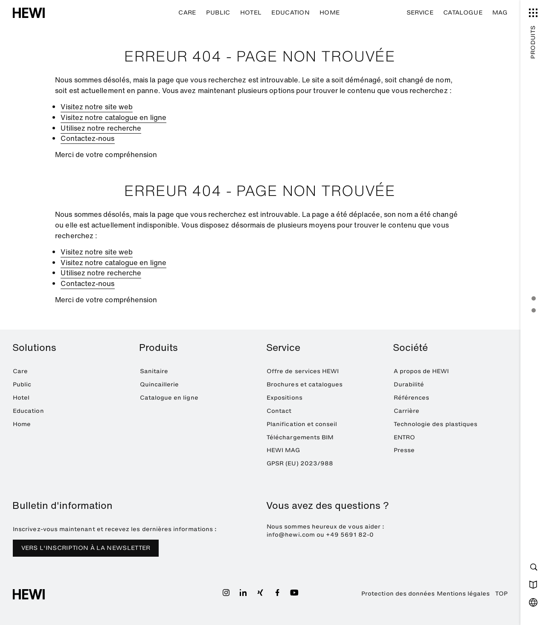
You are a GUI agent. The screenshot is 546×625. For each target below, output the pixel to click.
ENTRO (404, 437)
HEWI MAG (283, 450)
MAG (500, 13)
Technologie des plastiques (436, 424)
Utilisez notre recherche (101, 128)
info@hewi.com (291, 535)
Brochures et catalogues (305, 384)
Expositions (284, 398)
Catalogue (462, 13)
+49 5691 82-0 (350, 535)
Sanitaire (154, 371)
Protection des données (398, 594)
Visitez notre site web (97, 107)
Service (420, 13)
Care (187, 13)
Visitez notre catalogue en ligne (113, 117)
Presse (404, 450)
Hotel (251, 13)
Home (329, 13)
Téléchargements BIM (300, 437)
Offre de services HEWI (303, 371)
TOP (501, 594)
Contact (279, 411)
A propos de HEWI (421, 371)
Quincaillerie (159, 384)
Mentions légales (463, 594)
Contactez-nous (87, 138)
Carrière (407, 411)
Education (290, 13)
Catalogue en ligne (169, 398)
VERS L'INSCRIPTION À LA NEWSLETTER (86, 548)
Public (218, 13)
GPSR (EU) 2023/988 (300, 463)
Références (412, 398)
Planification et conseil (302, 424)
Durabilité (409, 384)
